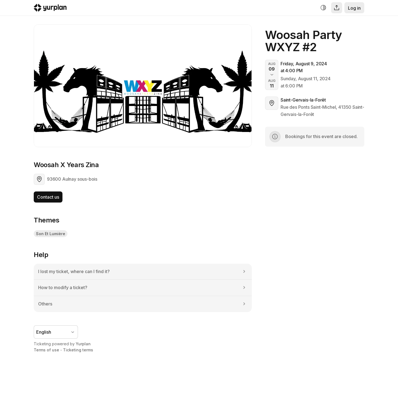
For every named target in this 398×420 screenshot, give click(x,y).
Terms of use (46, 350)
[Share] (336, 7)
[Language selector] (56, 332)
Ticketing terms (78, 350)
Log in (354, 8)
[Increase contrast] (323, 7)
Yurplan (83, 343)
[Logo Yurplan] (50, 9)
